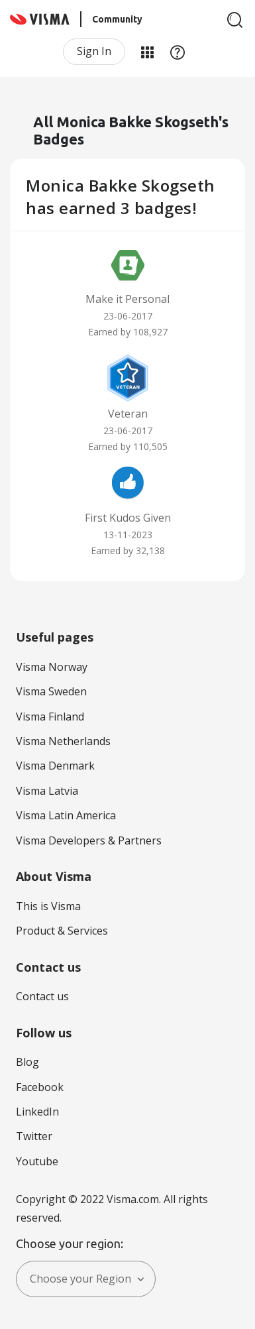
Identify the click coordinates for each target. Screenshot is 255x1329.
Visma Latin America (66, 815)
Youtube (37, 1161)
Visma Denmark (55, 765)
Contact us (42, 996)
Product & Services (62, 930)
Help (177, 51)
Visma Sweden (51, 691)
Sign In (94, 51)
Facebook (40, 1087)
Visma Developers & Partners (89, 840)
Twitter (34, 1136)
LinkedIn (37, 1111)
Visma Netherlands (63, 741)
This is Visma (48, 906)
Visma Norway (51, 667)
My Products (147, 51)
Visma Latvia (47, 790)
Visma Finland (50, 716)
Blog (27, 1062)
